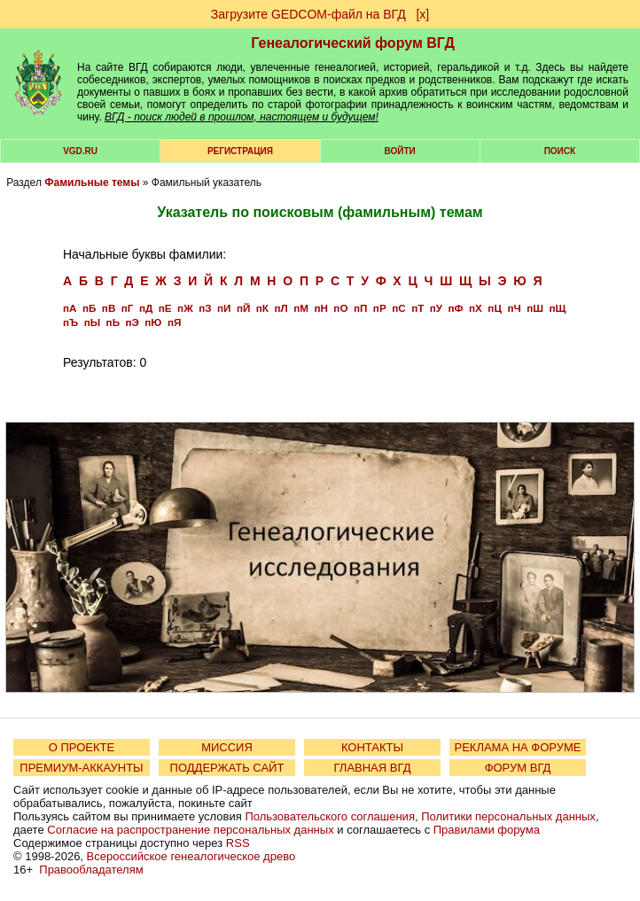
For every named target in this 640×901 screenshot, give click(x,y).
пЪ (70, 322)
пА (69, 308)
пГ (127, 308)
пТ (417, 308)
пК (262, 308)
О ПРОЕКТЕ (81, 747)
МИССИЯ (227, 747)
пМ (300, 308)
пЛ (280, 308)
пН (320, 308)
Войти (400, 151)
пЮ (152, 322)
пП (360, 308)
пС (398, 308)
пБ (89, 308)
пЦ (495, 308)
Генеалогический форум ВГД (353, 42)
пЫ (92, 322)
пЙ (243, 308)
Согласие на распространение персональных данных (190, 829)
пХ (475, 308)
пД (145, 308)
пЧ (513, 308)
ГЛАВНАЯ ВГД (372, 767)
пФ (456, 308)
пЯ (174, 322)
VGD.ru (80, 151)
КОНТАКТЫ (372, 747)
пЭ (132, 322)
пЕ (165, 308)
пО (340, 308)
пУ (436, 308)
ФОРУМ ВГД (518, 767)
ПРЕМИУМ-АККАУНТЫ (81, 767)
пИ (223, 308)
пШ (535, 308)
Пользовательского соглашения (330, 816)
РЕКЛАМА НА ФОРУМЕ (517, 747)
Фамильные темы (91, 182)
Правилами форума (486, 829)
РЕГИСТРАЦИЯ (240, 151)
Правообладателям (91, 869)
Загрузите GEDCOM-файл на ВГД (308, 14)
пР (379, 308)
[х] (422, 14)
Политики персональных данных (508, 816)
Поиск (559, 151)
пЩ (557, 308)
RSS (238, 843)
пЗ (205, 308)
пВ (108, 308)
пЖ (185, 308)
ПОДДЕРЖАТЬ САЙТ (227, 767)
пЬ (113, 322)
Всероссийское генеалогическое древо (191, 856)
